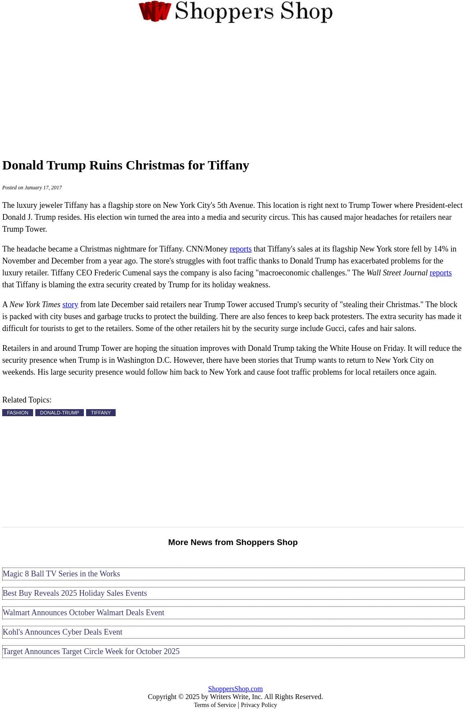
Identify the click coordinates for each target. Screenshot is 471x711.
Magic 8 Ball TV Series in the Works (61, 573)
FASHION (17, 412)
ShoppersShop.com (235, 688)
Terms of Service (215, 705)
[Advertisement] (236, 89)
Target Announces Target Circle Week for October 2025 (91, 651)
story (70, 304)
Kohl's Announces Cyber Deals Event (62, 632)
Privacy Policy (259, 705)
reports (241, 249)
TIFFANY (101, 412)
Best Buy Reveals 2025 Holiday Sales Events (75, 593)
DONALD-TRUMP (59, 412)
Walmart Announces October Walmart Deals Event (83, 612)
